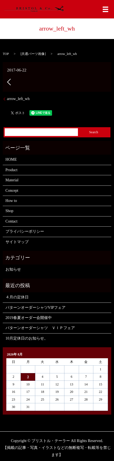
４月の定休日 (17, 297)
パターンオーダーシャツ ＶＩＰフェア (40, 328)
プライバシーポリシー (25, 231)
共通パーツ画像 (33, 54)
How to (11, 201)
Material (12, 180)
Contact (12, 221)
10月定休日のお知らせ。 (27, 338)
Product (12, 170)
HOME (11, 159)
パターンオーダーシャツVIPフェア (36, 308)
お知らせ (13, 269)
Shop (9, 211)
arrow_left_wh (18, 99)
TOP (6, 54)
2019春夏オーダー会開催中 (29, 318)
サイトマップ (17, 242)
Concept (12, 190)
